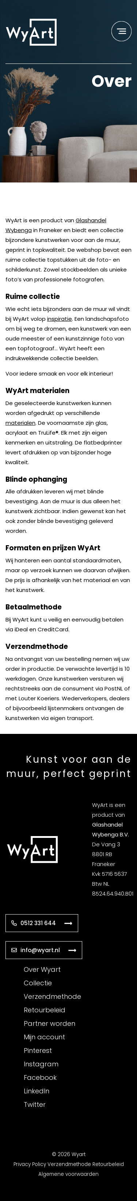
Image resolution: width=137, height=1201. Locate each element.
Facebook (40, 1077)
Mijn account (44, 1037)
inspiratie (59, 319)
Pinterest (38, 1050)
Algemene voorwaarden (68, 1174)
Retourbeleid (44, 1010)
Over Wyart (42, 969)
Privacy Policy (30, 1164)
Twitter (35, 1104)
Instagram (41, 1064)
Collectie (38, 983)
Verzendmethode (52, 996)
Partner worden (49, 1023)
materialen (20, 423)
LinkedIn (36, 1091)
